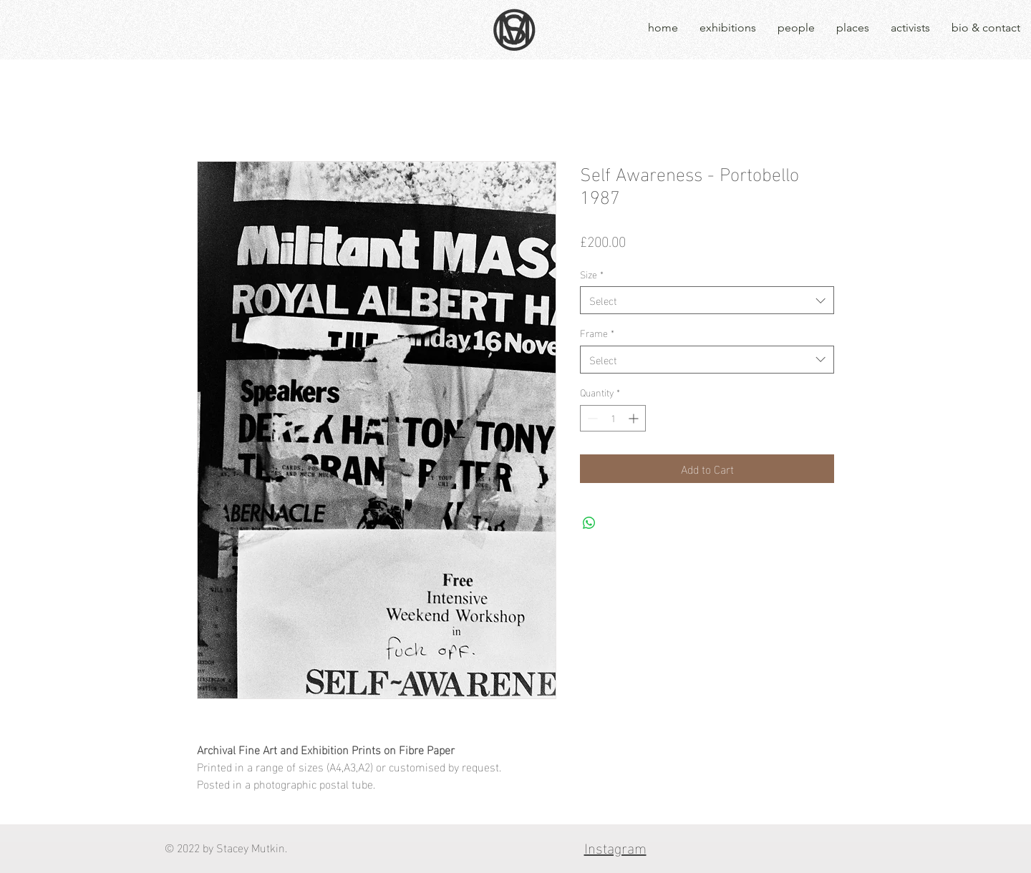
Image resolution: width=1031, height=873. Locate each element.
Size (592, 274)
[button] (728, 28)
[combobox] (707, 300)
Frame (597, 333)
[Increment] (635, 418)
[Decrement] (591, 418)
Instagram (615, 846)
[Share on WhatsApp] (589, 523)
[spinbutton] (613, 418)
